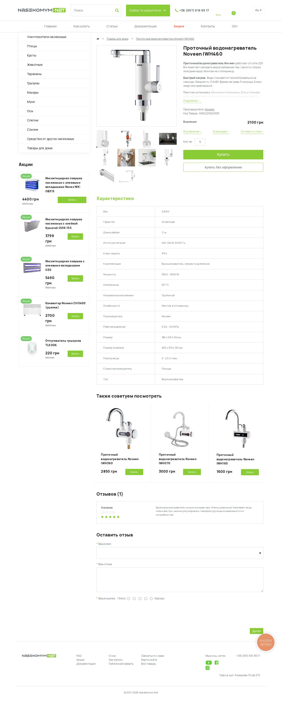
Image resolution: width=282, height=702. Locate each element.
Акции (179, 26)
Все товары (148, 667)
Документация (145, 26)
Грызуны (33, 83)
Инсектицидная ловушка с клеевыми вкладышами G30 (65, 265)
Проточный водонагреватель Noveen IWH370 (178, 459)
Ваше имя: (105, 544)
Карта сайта (149, 663)
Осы (30, 111)
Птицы (32, 46)
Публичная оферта (121, 667)
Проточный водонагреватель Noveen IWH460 (165, 39)
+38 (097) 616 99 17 (194, 10)
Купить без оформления (223, 167)
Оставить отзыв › (252, 131)
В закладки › (221, 131)
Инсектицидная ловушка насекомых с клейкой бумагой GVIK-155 (63, 223)
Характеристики (115, 198)
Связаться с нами (152, 659)
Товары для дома (40, 148)
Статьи (112, 26)
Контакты (208, 26)
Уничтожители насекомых (46, 37)
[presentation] (129, 616)
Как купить (81, 26)
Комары (32, 92)
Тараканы (34, 74)
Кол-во (187, 141)
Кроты (31, 55)
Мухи (31, 102)
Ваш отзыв (105, 564)
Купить (223, 154)
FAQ (79, 659)
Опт (235, 26)
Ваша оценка (106, 602)
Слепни (32, 120)
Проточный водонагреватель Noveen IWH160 (235, 459)
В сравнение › (192, 131)
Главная (50, 26)
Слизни (32, 130)
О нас (112, 659)
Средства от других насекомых (50, 139)
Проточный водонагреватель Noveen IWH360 (120, 459)
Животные (35, 65)
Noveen (209, 109)
